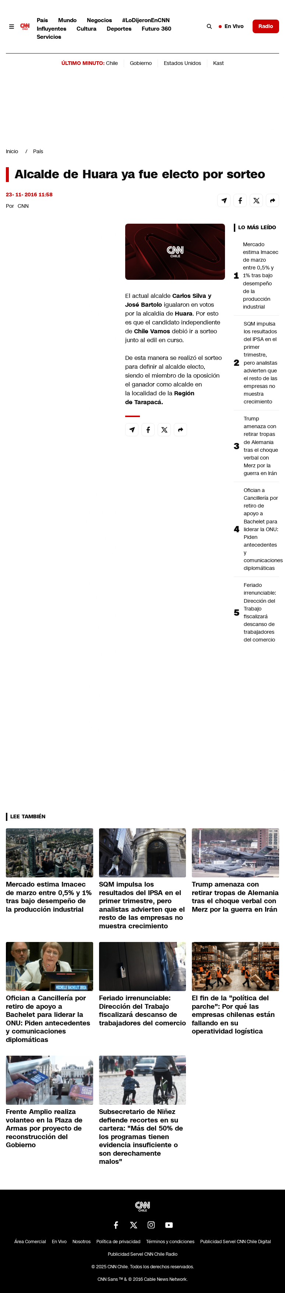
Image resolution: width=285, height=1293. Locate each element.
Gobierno (141, 63)
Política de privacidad (118, 1242)
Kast (218, 63)
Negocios (99, 20)
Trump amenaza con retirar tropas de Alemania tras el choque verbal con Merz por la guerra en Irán (261, 446)
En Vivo (231, 26)
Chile (112, 63)
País (42, 20)
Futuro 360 (156, 28)
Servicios (49, 37)
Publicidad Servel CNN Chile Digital (235, 1242)
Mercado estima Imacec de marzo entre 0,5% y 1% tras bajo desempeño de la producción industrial (260, 275)
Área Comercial (30, 1242)
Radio (265, 26)
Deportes (119, 28)
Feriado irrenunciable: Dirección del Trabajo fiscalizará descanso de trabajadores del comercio (260, 612)
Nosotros (82, 1242)
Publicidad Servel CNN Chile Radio (142, 1254)
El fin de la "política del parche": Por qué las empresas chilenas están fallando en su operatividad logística (233, 1014)
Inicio (12, 151)
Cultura (86, 28)
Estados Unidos (182, 63)
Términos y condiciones (170, 1242)
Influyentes (51, 28)
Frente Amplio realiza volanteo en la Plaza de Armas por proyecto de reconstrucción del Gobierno (44, 1128)
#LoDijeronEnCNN (146, 20)
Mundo (67, 20)
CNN (23, 206)
